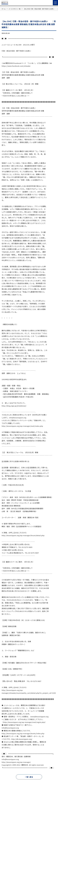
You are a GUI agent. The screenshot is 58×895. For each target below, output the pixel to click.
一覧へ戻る (29, 777)
